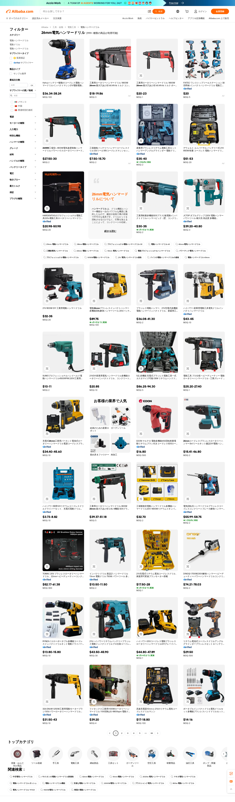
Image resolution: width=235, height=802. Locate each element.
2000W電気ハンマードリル (113, 783)
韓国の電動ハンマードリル (83, 790)
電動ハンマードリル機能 (53, 783)
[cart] (187, 12)
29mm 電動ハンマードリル (55, 244)
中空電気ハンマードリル (21, 776)
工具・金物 (58, 27)
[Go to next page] (157, 733)
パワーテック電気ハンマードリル (191, 251)
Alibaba (44, 27)
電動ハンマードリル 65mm (197, 257)
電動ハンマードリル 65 (159, 244)
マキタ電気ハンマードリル (183, 776)
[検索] (158, 11)
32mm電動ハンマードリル (91, 776)
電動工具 (72, 27)
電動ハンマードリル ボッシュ (23, 783)
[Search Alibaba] (94, 11)
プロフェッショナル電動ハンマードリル (61, 257)
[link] (231, 773)
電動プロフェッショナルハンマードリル (152, 251)
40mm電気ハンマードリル (188, 244)
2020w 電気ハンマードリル (152, 776)
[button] (149, 11)
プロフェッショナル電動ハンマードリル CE (123, 244)
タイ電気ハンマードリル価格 (128, 257)
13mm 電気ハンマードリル (116, 251)
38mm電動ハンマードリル (86, 244)
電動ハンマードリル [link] (89, 27)
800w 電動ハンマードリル (182, 783)
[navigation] (23, 380)
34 (152, 733)
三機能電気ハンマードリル (55, 251)
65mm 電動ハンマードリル (86, 251)
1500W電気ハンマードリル (52, 790)
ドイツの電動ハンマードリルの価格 (163, 257)
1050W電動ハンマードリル (96, 257)
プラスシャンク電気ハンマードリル (148, 783)
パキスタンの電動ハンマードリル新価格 (56, 776)
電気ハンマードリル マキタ (22, 790)
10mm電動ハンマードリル (122, 776)
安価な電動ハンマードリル (83, 783)
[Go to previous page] (109, 733)
